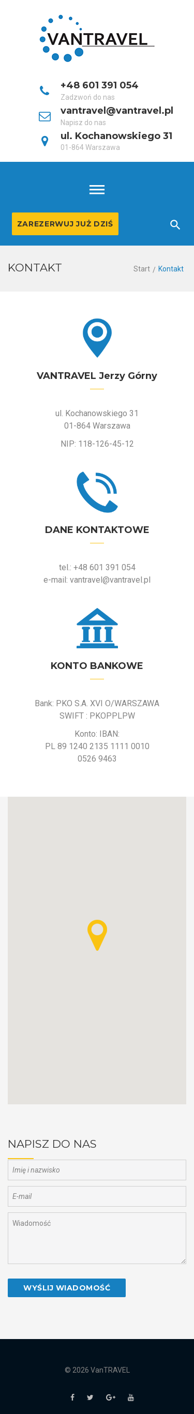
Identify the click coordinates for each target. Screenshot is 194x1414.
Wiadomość (97, 1238)
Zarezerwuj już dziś (65, 224)
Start (141, 269)
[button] (97, 935)
